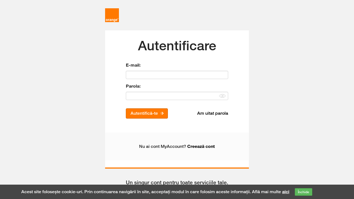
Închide (303, 192)
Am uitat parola (212, 113)
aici (285, 191)
